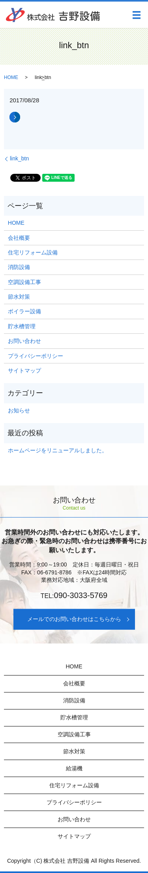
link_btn (19, 158)
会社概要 (19, 238)
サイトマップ (24, 370)
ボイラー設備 (24, 311)
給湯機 (74, 768)
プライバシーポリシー (35, 356)
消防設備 (19, 267)
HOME (11, 77)
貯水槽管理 (22, 326)
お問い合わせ (24, 341)
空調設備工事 (24, 282)
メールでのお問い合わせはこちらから (74, 619)
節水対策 (19, 297)
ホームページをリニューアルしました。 (57, 450)
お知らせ (19, 410)
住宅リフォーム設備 (33, 252)
